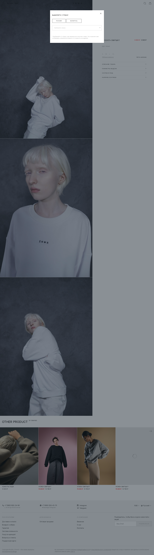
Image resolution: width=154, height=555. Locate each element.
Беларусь (74, 21)
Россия (59, 21)
